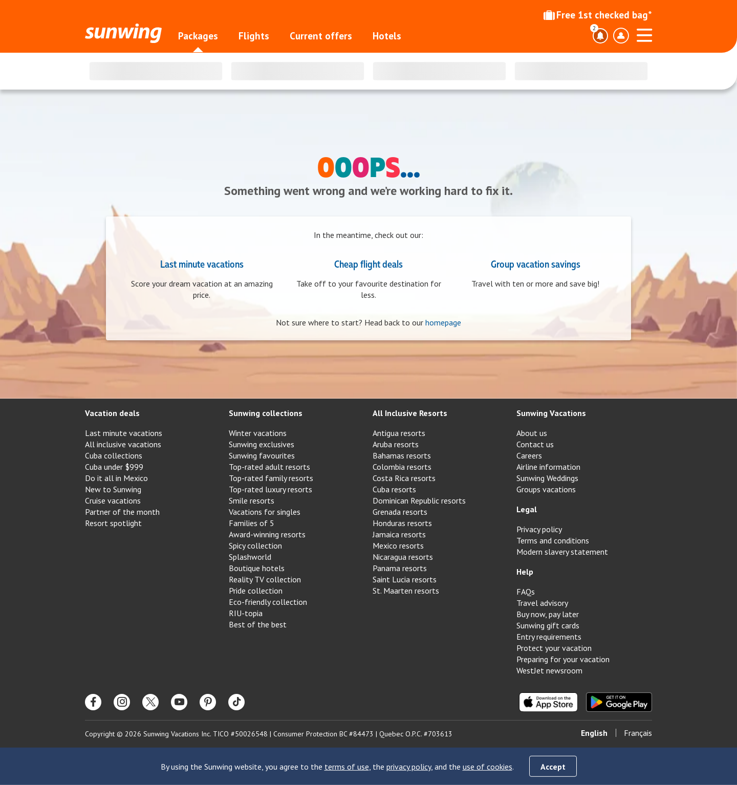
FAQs (525, 591)
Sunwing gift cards (547, 625)
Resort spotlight (113, 523)
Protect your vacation (554, 648)
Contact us (535, 444)
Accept (553, 766)
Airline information (548, 467)
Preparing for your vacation (563, 659)
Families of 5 (251, 523)
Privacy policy (539, 529)
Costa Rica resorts (404, 478)
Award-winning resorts (267, 534)
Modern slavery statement (562, 552)
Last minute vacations (202, 263)
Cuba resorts (394, 489)
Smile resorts (251, 500)
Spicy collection (255, 545)
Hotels (387, 36)
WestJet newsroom (549, 670)
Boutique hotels (257, 568)
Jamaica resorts (399, 534)
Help (524, 571)
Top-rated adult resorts (269, 467)
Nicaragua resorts (403, 557)
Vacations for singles (264, 512)
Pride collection (256, 590)
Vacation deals (112, 413)
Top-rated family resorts (271, 478)
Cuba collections (113, 455)
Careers (529, 455)
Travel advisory (542, 603)
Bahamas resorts (402, 455)
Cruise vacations (113, 500)
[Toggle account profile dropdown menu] (620, 35)
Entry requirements (548, 636)
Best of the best (258, 624)
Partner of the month (122, 512)
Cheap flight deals (368, 263)
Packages (198, 36)
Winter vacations (258, 433)
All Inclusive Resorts (410, 413)
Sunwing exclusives (261, 444)
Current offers (321, 36)
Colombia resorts (402, 467)
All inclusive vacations (123, 444)
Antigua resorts (399, 433)
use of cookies (487, 766)
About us (531, 433)
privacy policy (408, 766)
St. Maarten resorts (406, 590)
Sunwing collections (265, 413)
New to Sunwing (113, 489)
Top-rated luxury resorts (270, 489)
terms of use (346, 766)
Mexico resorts (398, 545)
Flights (254, 36)
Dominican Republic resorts (419, 500)
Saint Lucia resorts (405, 579)
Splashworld (250, 557)
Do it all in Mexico (116, 478)
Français (638, 733)
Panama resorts (400, 568)
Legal (526, 509)
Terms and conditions (552, 540)
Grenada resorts (400, 512)
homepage (443, 322)
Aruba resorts (396, 444)
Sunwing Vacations (551, 413)
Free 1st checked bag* (598, 15)
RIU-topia (246, 613)
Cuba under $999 (114, 467)
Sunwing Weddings (547, 478)
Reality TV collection (265, 579)
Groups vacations (546, 489)
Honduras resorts (402, 523)
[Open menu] (644, 34)
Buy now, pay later (547, 614)
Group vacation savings (535, 263)
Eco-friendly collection (268, 602)
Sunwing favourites (262, 455)
